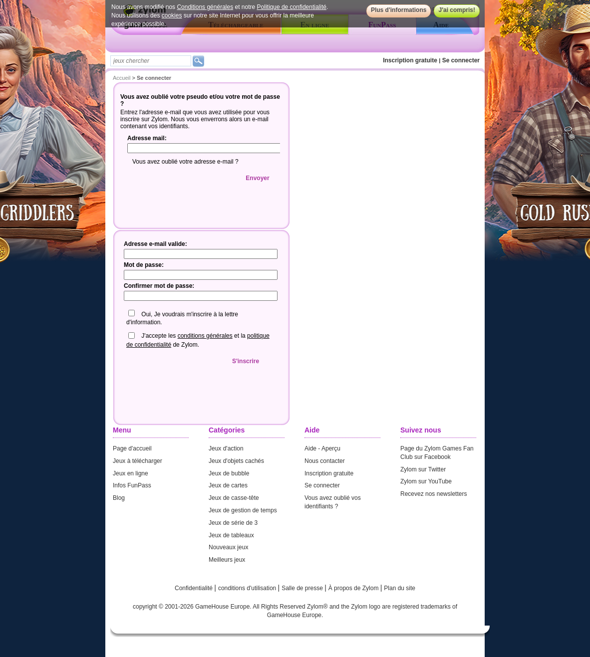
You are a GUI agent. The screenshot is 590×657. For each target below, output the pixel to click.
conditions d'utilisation (248, 588)
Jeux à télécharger (137, 460)
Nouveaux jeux (228, 547)
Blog (119, 497)
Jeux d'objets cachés (236, 460)
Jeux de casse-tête (234, 497)
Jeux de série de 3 (233, 522)
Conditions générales (205, 6)
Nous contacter (324, 460)
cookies (172, 15)
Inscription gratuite (410, 60)
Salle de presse (303, 588)
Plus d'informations (399, 9)
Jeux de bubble (229, 473)
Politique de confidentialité (291, 6)
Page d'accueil (132, 448)
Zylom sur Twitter (423, 469)
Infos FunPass (132, 485)
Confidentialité (194, 588)
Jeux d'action (226, 448)
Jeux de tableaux (231, 535)
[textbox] (150, 60)
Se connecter (461, 60)
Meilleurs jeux (227, 559)
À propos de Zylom (354, 588)
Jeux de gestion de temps (243, 510)
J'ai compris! (456, 9)
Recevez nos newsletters (433, 493)
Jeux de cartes (228, 485)
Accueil (121, 78)
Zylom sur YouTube (426, 481)
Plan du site (399, 588)
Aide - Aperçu (322, 448)
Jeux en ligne (130, 473)
